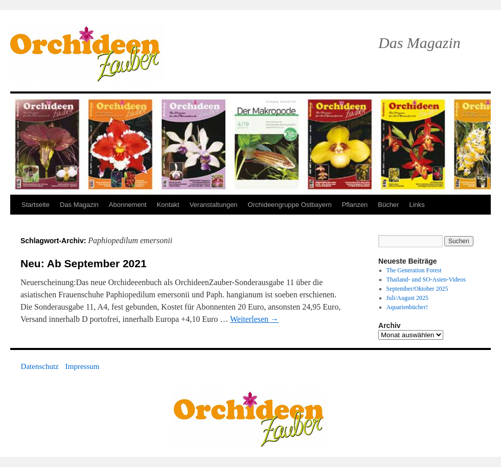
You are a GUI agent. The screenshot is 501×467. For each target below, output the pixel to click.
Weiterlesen (254, 319)
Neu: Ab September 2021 (83, 263)
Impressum (82, 366)
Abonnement (128, 204)
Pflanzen (355, 204)
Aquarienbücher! (407, 307)
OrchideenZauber (87, 53)
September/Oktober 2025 (417, 288)
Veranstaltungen (214, 204)
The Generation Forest (414, 270)
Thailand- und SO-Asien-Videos (426, 279)
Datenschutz (40, 366)
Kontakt (168, 204)
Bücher (388, 204)
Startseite (35, 204)
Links (416, 204)
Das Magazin (79, 204)
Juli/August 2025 (407, 297)
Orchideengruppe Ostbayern (290, 204)
